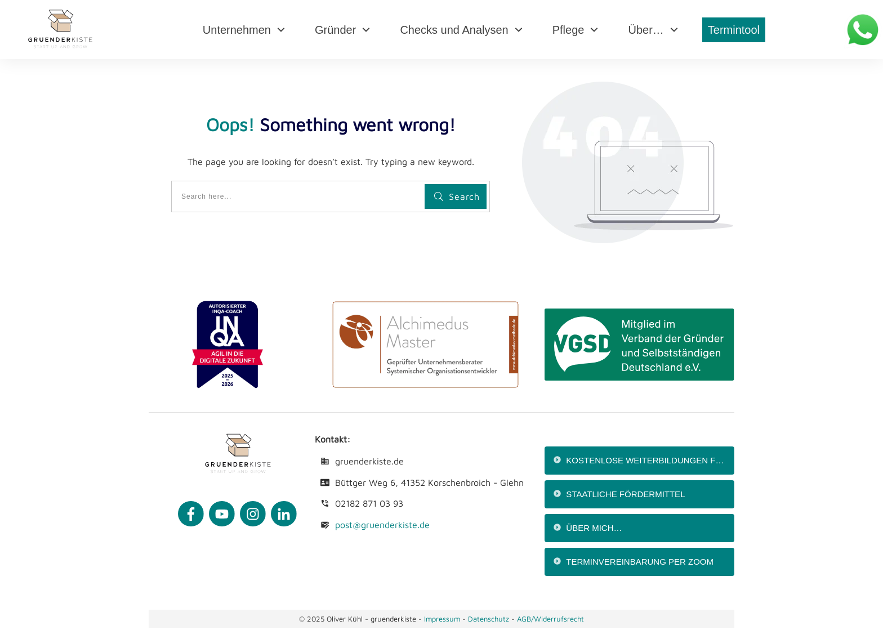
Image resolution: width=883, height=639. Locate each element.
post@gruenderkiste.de (382, 525)
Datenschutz (489, 618)
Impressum (442, 618)
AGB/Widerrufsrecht (550, 618)
